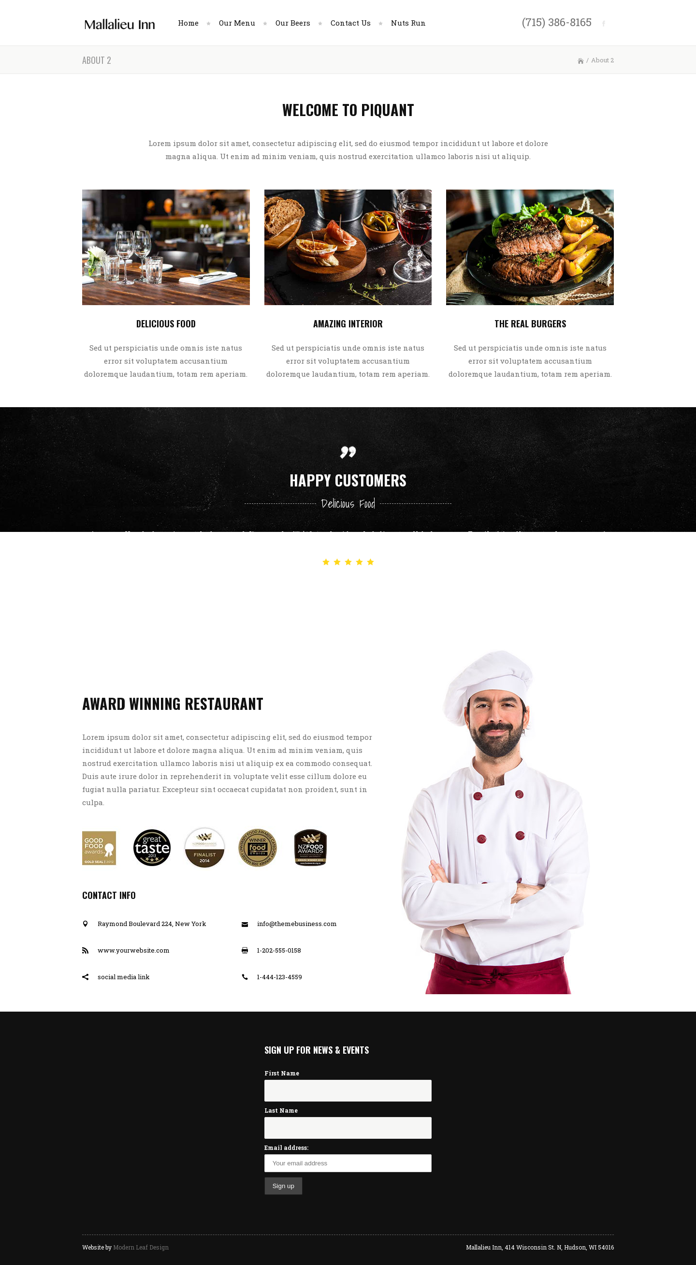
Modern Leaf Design (141, 1247)
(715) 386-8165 (557, 22)
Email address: (286, 1147)
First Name (281, 1073)
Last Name (281, 1110)
